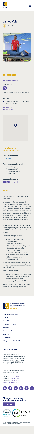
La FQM (5, 317)
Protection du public (9, 324)
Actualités (6, 334)
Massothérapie (7, 321)
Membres (6, 327)
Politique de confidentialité (11, 341)
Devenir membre (8, 331)
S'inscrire (9, 404)
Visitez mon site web (10, 81)
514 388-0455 (8, 107)
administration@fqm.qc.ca (11, 382)
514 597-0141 (15, 380)
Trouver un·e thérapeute (10, 314)
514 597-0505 (14, 377)
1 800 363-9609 (15, 379)
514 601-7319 (8, 109)
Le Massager (7, 337)
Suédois (9, 158)
